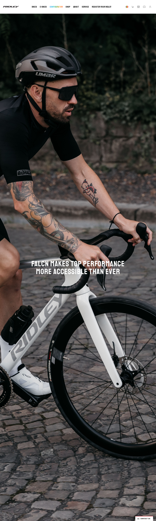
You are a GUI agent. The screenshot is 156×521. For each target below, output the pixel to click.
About (76, 6)
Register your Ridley (101, 6)
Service (85, 6)
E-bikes (43, 6)
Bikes (34, 6)
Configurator (56, 6)
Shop (68, 6)
